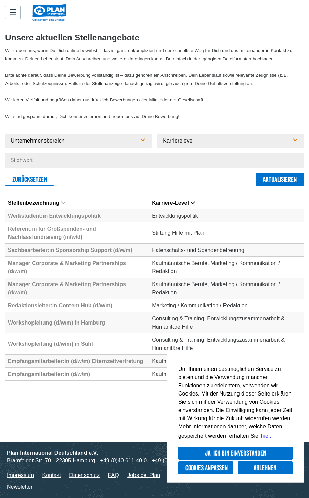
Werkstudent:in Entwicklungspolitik (54, 216)
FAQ (113, 475)
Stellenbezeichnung (36, 203)
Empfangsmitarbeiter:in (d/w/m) (49, 374)
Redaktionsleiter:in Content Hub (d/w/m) (60, 305)
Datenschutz (84, 475)
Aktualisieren (280, 179)
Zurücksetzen (29, 179)
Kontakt (51, 475)
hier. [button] (266, 436)
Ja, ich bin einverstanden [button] (235, 453)
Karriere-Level (173, 203)
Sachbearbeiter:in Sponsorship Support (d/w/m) (70, 250)
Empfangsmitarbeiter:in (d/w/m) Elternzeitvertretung (75, 361)
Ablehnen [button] (265, 468)
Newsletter (20, 487)
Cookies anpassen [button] (206, 468)
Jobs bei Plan (143, 475)
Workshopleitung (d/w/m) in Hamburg (56, 323)
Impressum (20, 475)
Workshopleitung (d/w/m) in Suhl (50, 344)
